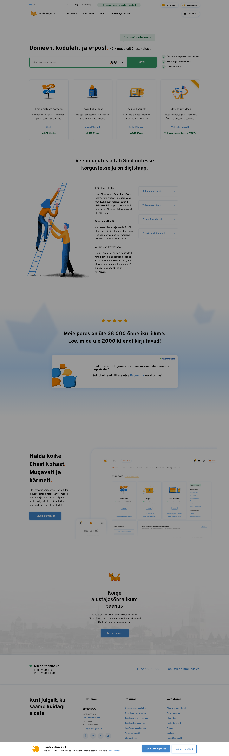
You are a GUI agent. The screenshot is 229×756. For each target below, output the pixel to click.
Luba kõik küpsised (156, 748)
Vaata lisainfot (114, 751)
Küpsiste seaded (184, 749)
